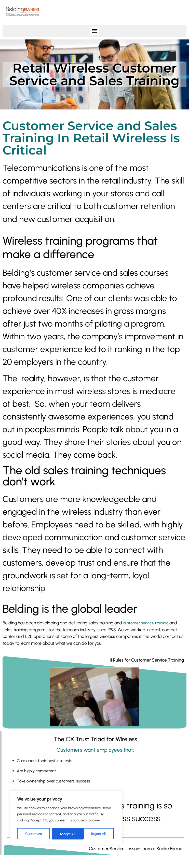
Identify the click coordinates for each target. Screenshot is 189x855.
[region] (66, 818)
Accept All (100, 834)
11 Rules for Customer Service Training (147, 660)
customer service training (145, 623)
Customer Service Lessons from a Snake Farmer (136, 848)
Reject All (66, 834)
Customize (33, 834)
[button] (94, 31)
